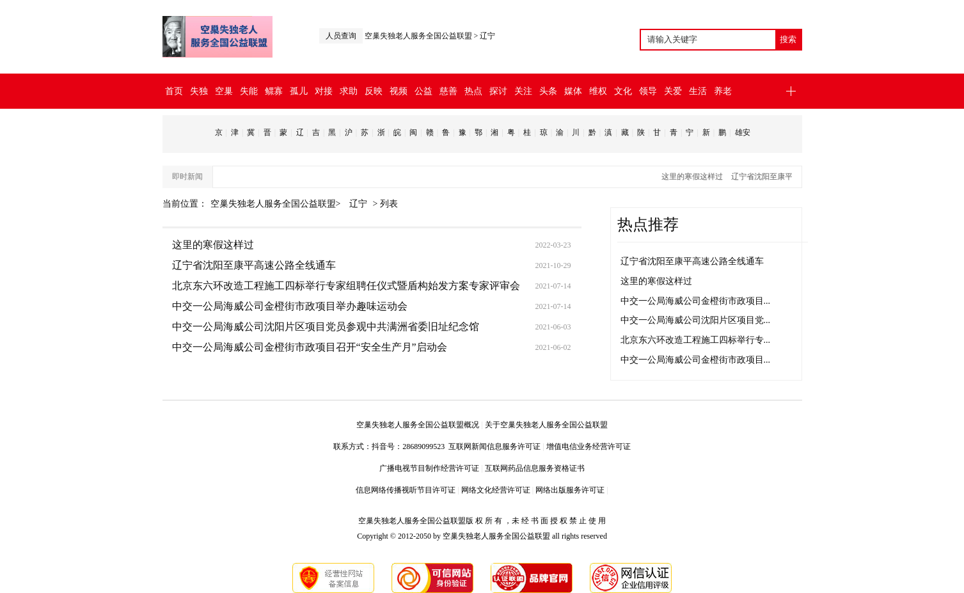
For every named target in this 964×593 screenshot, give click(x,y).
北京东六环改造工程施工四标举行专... (695, 340)
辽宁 (487, 35)
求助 (349, 91)
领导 (648, 91)
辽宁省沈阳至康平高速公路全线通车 (254, 265)
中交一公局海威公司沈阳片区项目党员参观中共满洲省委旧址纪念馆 (325, 326)
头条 (548, 91)
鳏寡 (274, 91)
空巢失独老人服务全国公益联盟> (276, 204)
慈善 (448, 91)
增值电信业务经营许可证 (588, 446)
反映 (374, 91)
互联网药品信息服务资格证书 (535, 468)
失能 (249, 91)
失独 (199, 91)
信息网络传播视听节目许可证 (405, 490)
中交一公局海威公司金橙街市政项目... (695, 301)
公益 (423, 91)
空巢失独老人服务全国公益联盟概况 (417, 424)
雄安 (742, 132)
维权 (598, 91)
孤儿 (299, 91)
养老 (723, 91)
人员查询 (341, 35)
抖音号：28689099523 (410, 446)
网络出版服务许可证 (569, 490)
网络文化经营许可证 (495, 490)
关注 (523, 91)
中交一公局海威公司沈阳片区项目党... (695, 320)
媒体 (573, 91)
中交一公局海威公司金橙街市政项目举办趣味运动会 (289, 306)
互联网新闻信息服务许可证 (494, 446)
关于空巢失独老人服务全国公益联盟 (546, 424)
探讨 (498, 91)
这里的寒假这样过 (695, 176)
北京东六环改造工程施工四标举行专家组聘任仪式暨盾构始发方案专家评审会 (346, 285)
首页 (174, 91)
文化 (623, 91)
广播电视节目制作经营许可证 (429, 468)
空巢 (224, 91)
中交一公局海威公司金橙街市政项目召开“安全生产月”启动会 (309, 347)
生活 (698, 91)
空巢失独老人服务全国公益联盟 (418, 35)
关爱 (673, 91)
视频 (398, 91)
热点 (473, 91)
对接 (324, 91)
